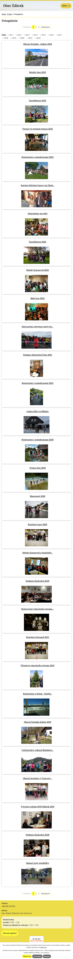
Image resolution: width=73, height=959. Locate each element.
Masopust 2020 (37, 496)
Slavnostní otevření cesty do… (37, 326)
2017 (60, 35)
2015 (44, 35)
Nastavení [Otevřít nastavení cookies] (47, 956)
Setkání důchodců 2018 (37, 834)
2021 (30, 38)
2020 (22, 38)
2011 (11, 35)
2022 (39, 38)
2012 (19, 35)
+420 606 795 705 (8, 906)
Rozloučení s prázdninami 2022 (38, 157)
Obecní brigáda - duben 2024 (37, 44)
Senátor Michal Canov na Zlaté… (37, 185)
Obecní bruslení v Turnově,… (37, 778)
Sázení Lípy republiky (37, 863)
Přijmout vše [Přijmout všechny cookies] (27, 956)
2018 (6, 38)
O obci (9, 14)
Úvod (4, 14)
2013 (27, 35)
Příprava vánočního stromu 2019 (37, 665)
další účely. (43, 947)
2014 (35, 35)
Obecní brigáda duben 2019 (37, 722)
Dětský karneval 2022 (37, 270)
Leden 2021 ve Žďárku (38, 411)
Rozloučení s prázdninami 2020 (38, 439)
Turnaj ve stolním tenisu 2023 (37, 128)
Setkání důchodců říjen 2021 (37, 354)
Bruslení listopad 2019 (37, 637)
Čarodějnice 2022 (37, 241)
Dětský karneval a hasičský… (37, 552)
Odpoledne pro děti (37, 213)
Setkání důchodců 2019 (37, 581)
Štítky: (4, 35)
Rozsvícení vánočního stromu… (37, 609)
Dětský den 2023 (37, 72)
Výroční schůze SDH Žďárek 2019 (37, 806)
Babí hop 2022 (37, 298)
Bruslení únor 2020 (37, 524)
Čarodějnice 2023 (37, 100)
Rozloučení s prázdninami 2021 (37, 383)
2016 (52, 35)
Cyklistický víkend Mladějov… (38, 750)
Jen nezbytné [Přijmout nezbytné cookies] (37, 956)
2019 (14, 38)
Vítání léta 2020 (37, 468)
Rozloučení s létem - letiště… (37, 693)
